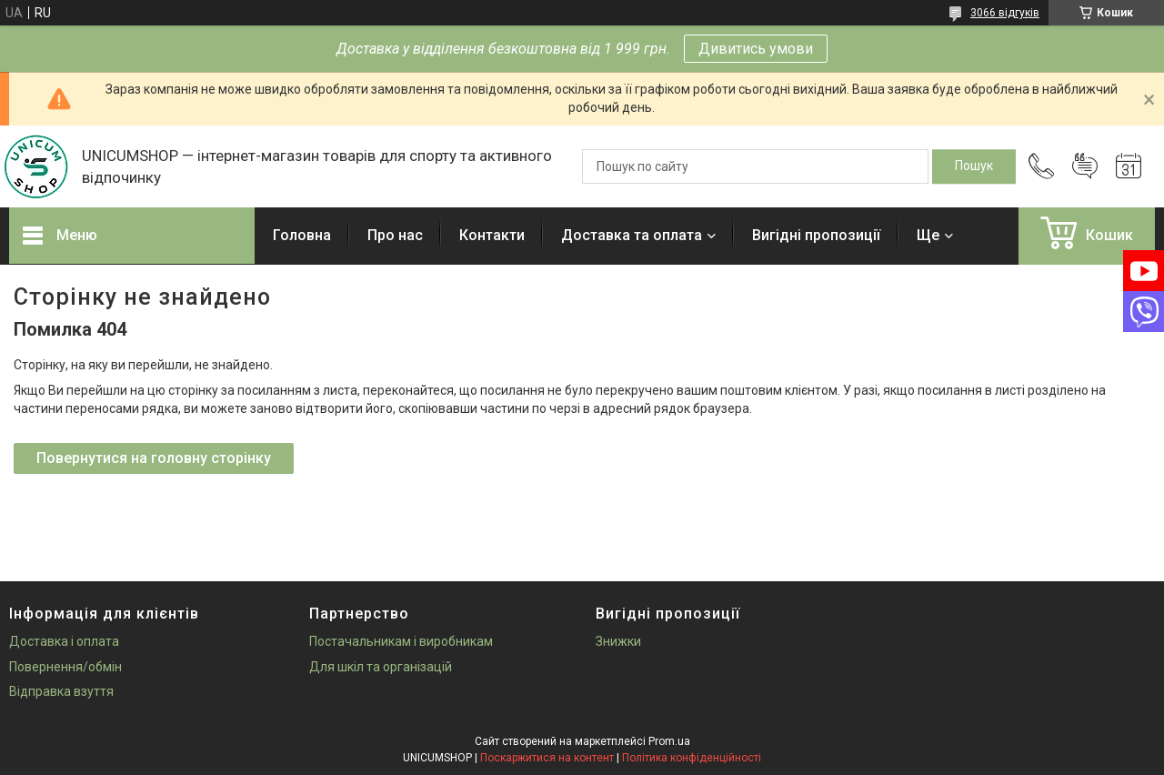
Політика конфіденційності (691, 757)
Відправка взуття (61, 691)
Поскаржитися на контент (547, 757)
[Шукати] (974, 166)
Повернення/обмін (65, 666)
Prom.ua (669, 741)
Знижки (618, 641)
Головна (302, 235)
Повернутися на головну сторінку (153, 458)
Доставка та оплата (631, 235)
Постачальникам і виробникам (401, 641)
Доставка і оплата (64, 641)
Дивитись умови (755, 48)
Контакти (492, 235)
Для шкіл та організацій (380, 666)
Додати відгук (1085, 166)
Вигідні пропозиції (816, 235)
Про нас (395, 235)
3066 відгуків (1004, 12)
